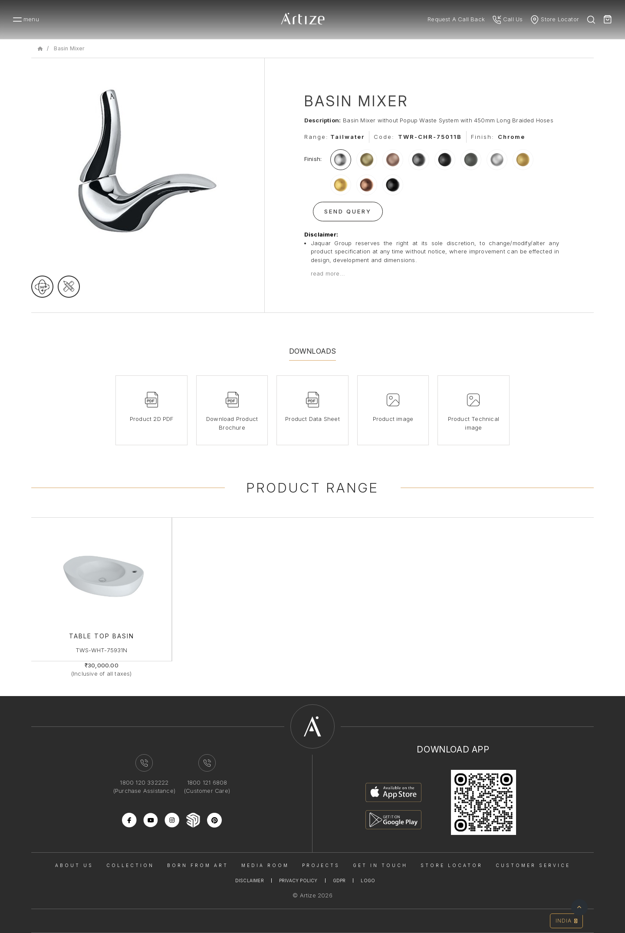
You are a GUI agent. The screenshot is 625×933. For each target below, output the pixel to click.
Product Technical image (473, 423)
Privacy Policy (298, 880)
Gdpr (339, 880)
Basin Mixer (69, 48)
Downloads (312, 351)
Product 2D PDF (152, 418)
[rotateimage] (42, 287)
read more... (328, 273)
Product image (393, 418)
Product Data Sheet (312, 418)
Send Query (348, 211)
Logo (368, 880)
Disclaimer (249, 880)
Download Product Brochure (232, 423)
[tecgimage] (69, 287)
